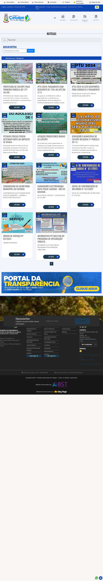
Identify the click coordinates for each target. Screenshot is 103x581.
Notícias (29, 353)
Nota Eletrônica (48, 351)
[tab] (55, 18)
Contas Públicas (31, 345)
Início (4, 40)
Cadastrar (82, 321)
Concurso (29, 337)
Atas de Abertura (49, 329)
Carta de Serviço (31, 334)
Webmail (64, 332)
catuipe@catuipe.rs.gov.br (91, 341)
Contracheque (66, 329)
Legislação (47, 348)
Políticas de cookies (86, 360)
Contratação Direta (49, 342)
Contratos (47, 345)
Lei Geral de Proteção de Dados (90, 364)
